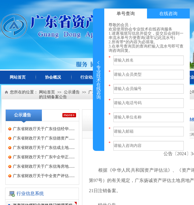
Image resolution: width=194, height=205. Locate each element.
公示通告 (72, 92)
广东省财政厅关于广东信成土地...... (44, 147)
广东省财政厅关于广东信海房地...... (44, 166)
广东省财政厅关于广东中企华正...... (44, 157)
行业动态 (88, 77)
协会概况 (53, 77)
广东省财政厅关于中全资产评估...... (44, 176)
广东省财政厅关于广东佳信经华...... (44, 129)
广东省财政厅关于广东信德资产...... (44, 138)
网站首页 (18, 77)
